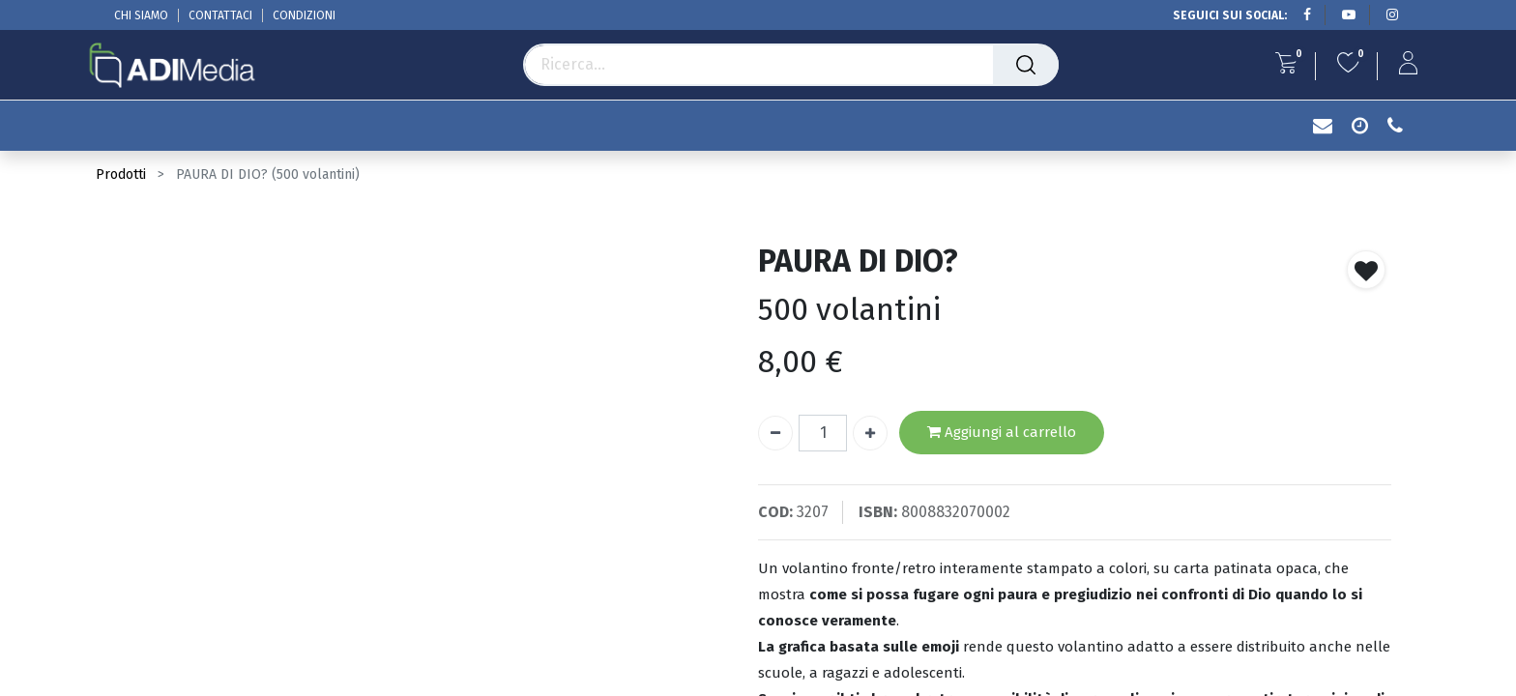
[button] (1366, 269)
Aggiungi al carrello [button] (1001, 432)
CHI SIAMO (141, 15)
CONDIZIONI (304, 15)
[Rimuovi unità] (775, 433)
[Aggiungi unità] (870, 433)
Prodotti (121, 174)
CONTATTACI (220, 15)
